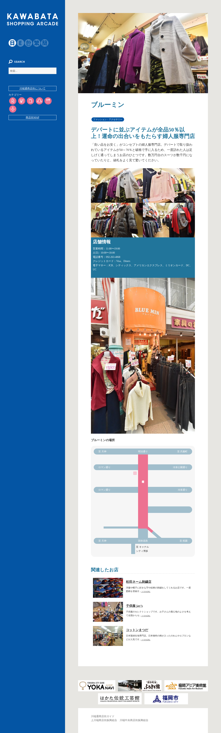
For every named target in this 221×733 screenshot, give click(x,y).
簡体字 (42, 43)
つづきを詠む (145, 591)
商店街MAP (32, 119)
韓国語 (26, 43)
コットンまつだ (137, 630)
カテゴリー (13, 97)
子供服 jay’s (134, 606)
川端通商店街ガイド (102, 716)
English (18, 43)
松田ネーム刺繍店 (138, 582)
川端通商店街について (32, 90)
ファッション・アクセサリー (107, 119)
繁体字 (34, 43)
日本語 (10, 43)
